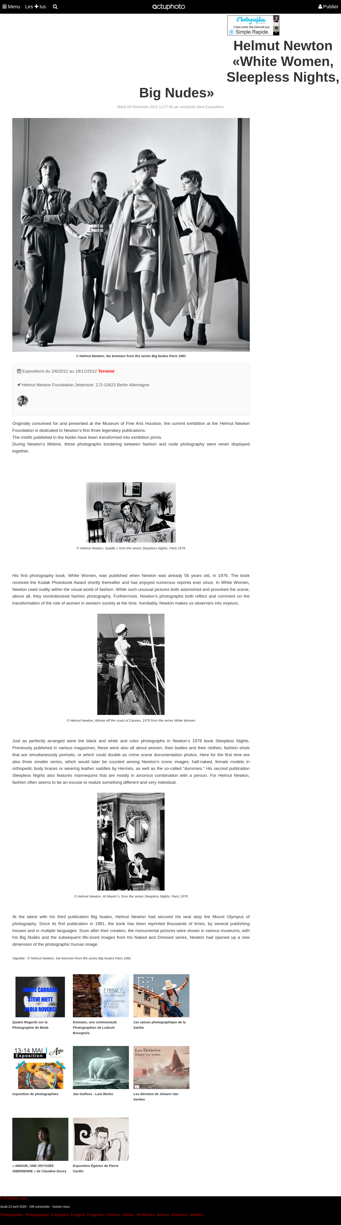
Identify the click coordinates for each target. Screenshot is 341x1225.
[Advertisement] (143, 46)
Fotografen (95, 1215)
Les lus (35, 6)
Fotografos (59, 1215)
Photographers (37, 1215)
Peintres (113, 1215)
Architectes (145, 1215)
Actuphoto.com (15, 1198)
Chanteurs (179, 1215)
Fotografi (78, 1215)
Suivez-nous (61, 1206)
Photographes (12, 1215)
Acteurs (163, 1215)
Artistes (128, 1215)
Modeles (197, 1215)
